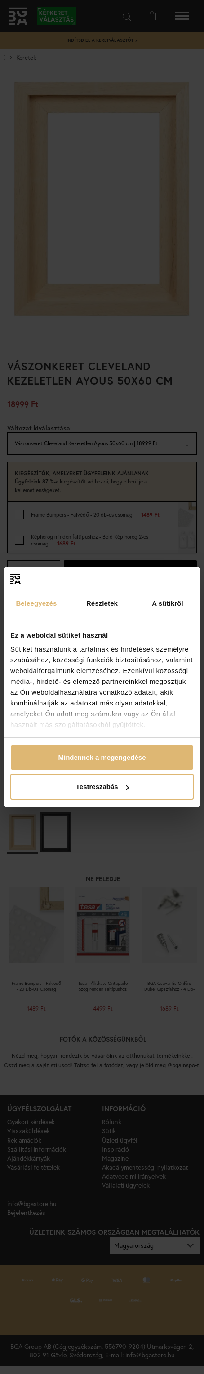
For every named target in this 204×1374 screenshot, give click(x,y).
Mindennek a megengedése (102, 757)
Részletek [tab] (102, 603)
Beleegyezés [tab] (36, 603)
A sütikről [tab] (167, 603)
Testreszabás (102, 786)
